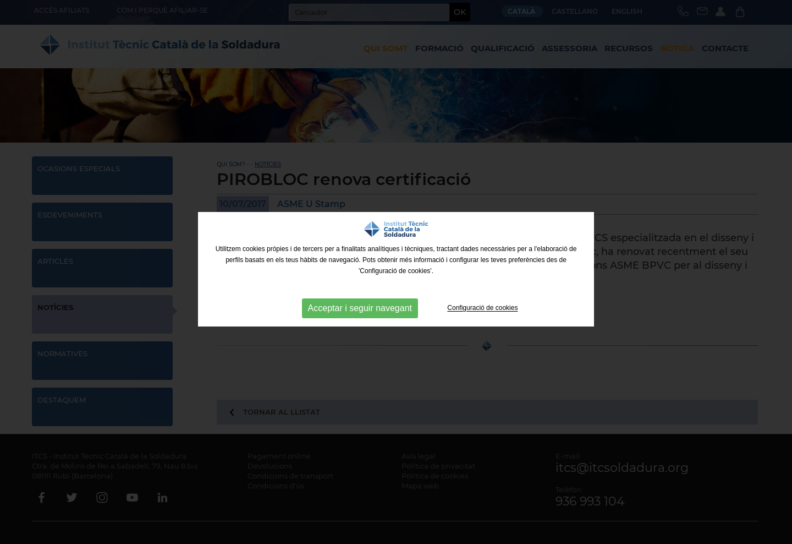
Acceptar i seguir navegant (360, 308)
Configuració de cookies (482, 308)
